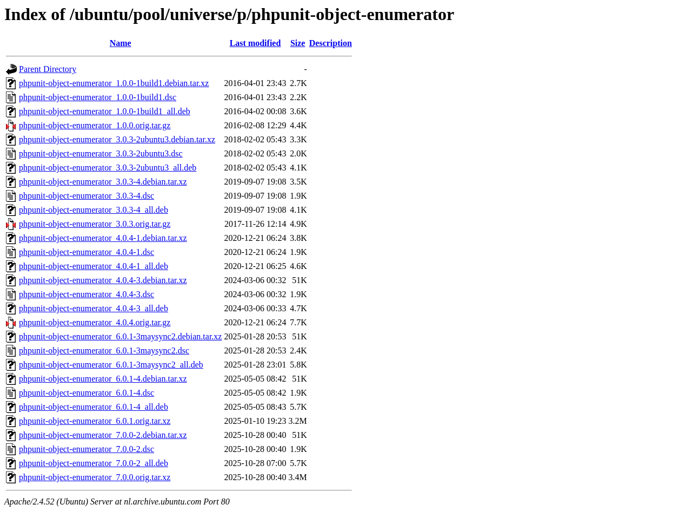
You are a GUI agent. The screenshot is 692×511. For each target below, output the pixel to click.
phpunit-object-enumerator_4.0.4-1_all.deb (93, 266)
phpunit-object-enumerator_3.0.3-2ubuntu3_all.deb (107, 167)
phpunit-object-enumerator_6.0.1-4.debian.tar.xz (103, 378)
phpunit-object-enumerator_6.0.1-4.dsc (86, 392)
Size (297, 43)
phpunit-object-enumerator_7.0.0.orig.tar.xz (94, 477)
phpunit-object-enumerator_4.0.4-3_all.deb (93, 308)
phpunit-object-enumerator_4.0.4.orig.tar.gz (94, 322)
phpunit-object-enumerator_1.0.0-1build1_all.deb (104, 111)
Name (120, 43)
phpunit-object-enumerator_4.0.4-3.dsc (86, 294)
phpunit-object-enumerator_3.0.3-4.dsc (86, 195)
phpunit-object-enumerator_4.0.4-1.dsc (86, 252)
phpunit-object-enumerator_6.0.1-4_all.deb (93, 406)
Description (330, 43)
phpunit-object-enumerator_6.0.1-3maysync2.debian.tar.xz (120, 336)
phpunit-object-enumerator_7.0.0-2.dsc (86, 449)
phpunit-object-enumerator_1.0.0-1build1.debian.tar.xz (114, 83)
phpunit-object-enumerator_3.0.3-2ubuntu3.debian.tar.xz (117, 139)
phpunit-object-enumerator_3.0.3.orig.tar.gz (94, 223)
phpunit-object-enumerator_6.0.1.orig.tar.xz (94, 420)
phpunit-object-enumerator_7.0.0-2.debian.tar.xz (103, 435)
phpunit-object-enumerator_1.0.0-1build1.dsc (97, 97)
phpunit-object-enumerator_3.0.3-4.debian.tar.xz (103, 181)
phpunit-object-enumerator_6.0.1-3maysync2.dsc (104, 350)
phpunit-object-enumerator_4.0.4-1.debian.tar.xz (103, 238)
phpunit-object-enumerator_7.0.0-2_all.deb (93, 463)
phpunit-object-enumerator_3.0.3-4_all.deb (93, 209)
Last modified (255, 43)
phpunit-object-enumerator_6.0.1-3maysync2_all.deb (111, 364)
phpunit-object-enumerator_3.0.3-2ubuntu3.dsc (101, 153)
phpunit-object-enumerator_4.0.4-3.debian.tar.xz (103, 280)
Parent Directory (47, 69)
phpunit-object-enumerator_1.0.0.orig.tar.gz (94, 125)
